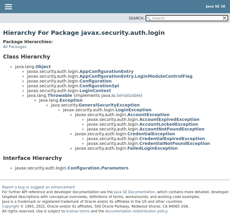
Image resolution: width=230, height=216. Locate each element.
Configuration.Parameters (97, 168)
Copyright (10, 206)
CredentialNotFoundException (174, 143)
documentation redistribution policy (136, 211)
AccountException (148, 114)
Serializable (128, 95)
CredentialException (151, 133)
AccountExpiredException (169, 119)
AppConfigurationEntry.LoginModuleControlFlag (136, 76)
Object (43, 66)
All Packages (14, 46)
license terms (78, 211)
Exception (71, 100)
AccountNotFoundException (172, 129)
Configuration (95, 81)
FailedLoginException (152, 148)
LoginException (133, 109)
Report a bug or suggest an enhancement (38, 187)
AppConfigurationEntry (106, 71)
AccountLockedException (168, 124)
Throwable (59, 95)
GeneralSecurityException (109, 105)
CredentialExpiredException (172, 138)
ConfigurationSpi (99, 85)
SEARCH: (137, 18)
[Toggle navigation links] (8, 7)
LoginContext (95, 90)
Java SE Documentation (134, 192)
